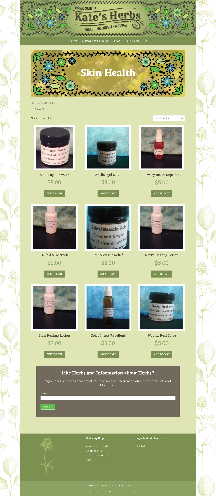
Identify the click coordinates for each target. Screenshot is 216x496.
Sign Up (47, 407)
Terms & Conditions (97, 455)
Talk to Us (132, 40)
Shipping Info (94, 450)
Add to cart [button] (54, 193)
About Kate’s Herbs (95, 40)
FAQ (117, 40)
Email (43, 393)
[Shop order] (169, 118)
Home (73, 40)
